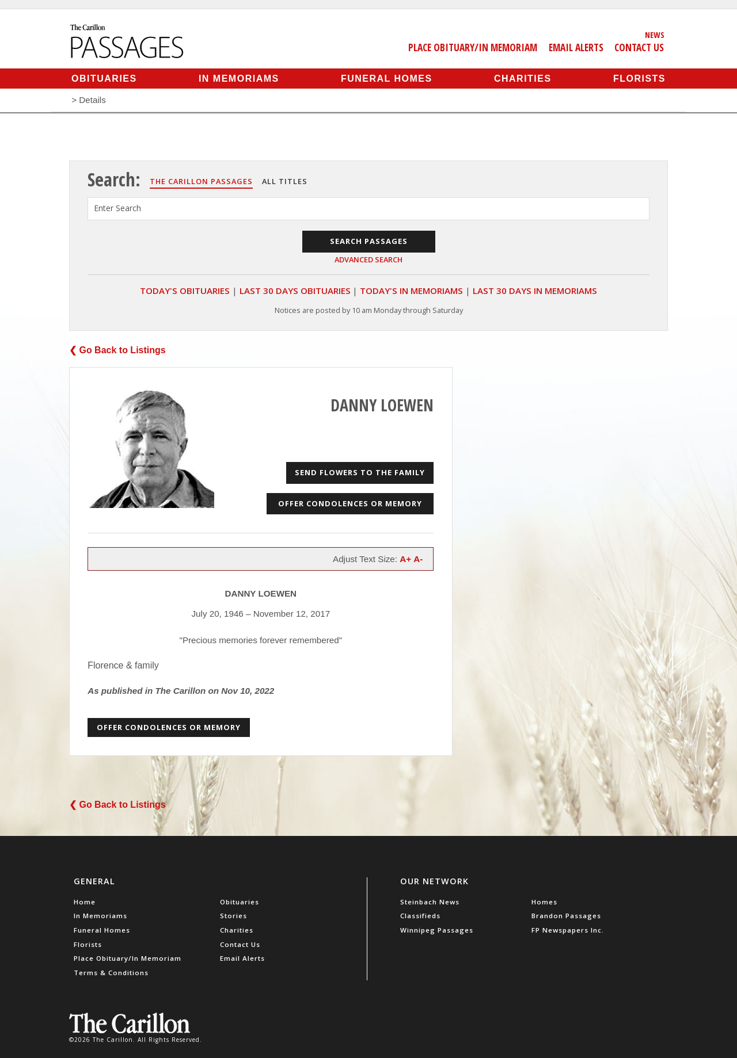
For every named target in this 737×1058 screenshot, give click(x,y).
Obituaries (104, 78)
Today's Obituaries (185, 290)
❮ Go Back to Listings (117, 350)
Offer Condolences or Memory (350, 503)
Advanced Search (368, 259)
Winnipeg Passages (436, 930)
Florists (639, 78)
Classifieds (420, 915)
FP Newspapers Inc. (567, 930)
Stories (233, 915)
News (654, 34)
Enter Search (117, 208)
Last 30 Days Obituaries (295, 290)
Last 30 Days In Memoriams (535, 290)
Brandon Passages (566, 915)
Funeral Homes (386, 78)
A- (418, 559)
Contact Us (639, 47)
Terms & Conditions (111, 972)
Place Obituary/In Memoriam (472, 47)
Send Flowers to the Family (360, 472)
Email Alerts (576, 47)
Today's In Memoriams (411, 290)
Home (85, 901)
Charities (523, 78)
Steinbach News (429, 901)
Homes (544, 901)
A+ (405, 559)
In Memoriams (239, 78)
